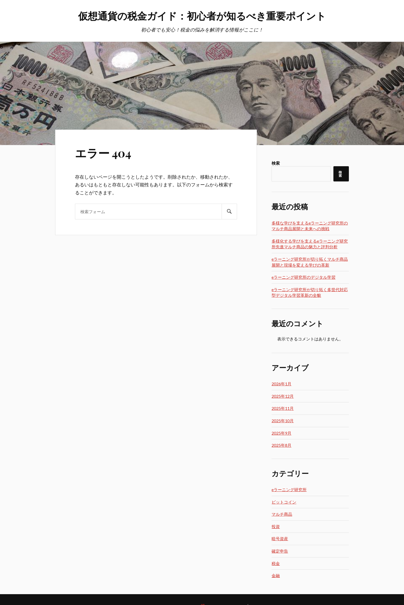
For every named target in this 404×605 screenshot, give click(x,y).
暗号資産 (280, 538)
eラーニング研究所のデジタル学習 (303, 277)
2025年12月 (283, 396)
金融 (276, 575)
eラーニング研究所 (289, 489)
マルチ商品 (282, 514)
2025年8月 (281, 445)
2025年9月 (281, 433)
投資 (276, 526)
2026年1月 (281, 383)
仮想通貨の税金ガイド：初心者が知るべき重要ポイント (202, 15)
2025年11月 (283, 408)
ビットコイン (284, 501)
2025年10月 (283, 420)
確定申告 (280, 550)
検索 (276, 163)
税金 (276, 563)
